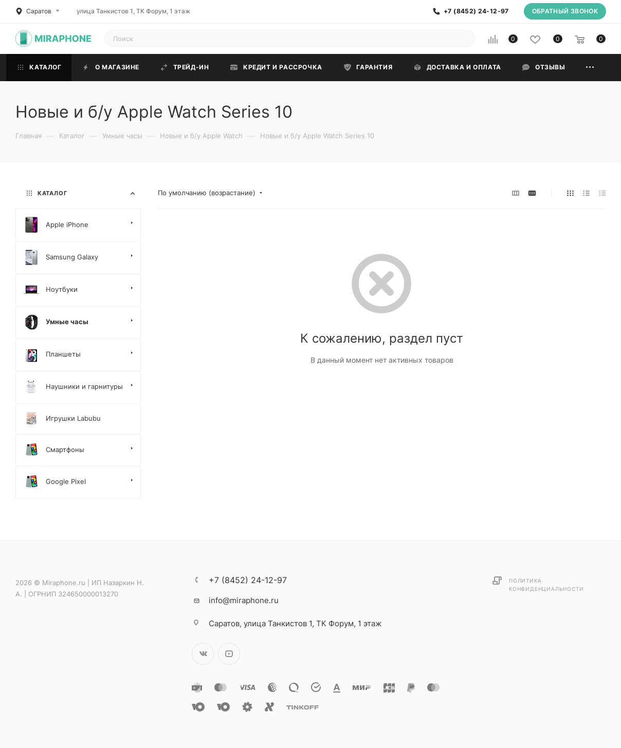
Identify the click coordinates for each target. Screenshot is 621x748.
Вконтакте (203, 654)
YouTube (229, 654)
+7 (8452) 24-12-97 (476, 11)
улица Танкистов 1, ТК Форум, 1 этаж (133, 11)
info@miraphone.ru (244, 600)
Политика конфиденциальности (546, 584)
